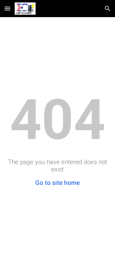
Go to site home (57, 182)
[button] (7, 8)
